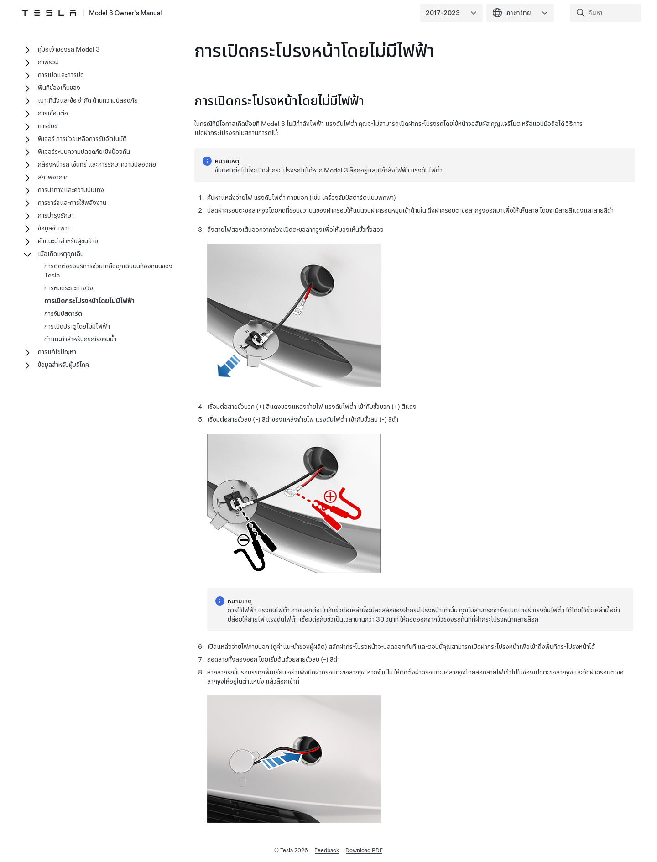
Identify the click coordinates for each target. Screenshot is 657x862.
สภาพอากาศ (53, 177)
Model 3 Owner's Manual (125, 12)
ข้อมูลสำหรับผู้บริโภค (63, 364)
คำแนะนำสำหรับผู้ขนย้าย (68, 241)
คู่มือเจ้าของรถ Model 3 (69, 49)
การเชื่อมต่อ (53, 113)
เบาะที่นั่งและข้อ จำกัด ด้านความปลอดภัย (88, 100)
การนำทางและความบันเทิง (71, 189)
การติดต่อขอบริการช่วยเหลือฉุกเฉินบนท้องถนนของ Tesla (108, 270)
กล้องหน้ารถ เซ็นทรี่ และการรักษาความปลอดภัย (97, 164)
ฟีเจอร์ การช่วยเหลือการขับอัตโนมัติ (82, 138)
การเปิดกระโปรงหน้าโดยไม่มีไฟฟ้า (89, 300)
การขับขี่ (47, 126)
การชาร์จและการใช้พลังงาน (72, 202)
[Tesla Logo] (49, 12)
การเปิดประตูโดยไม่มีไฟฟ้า (77, 326)
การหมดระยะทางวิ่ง (68, 288)
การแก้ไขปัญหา (57, 351)
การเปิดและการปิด (61, 74)
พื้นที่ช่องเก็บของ (59, 87)
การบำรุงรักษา (56, 215)
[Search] (606, 12)
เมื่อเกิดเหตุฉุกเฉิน (61, 253)
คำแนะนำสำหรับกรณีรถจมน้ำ (80, 339)
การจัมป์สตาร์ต (63, 313)
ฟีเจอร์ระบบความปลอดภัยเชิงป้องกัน (84, 151)
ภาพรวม (48, 62)
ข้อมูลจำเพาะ (54, 228)
